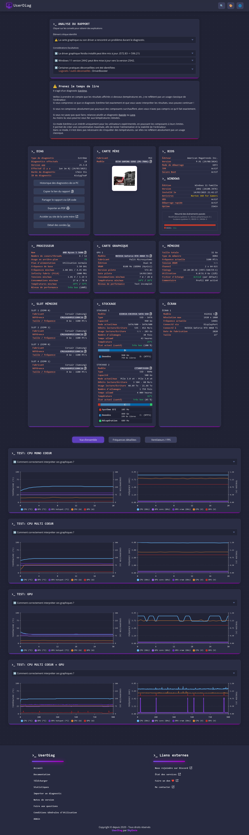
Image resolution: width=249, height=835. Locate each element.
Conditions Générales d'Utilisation (55, 813)
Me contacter (165, 786)
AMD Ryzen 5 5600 (73, 253)
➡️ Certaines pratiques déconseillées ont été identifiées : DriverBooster (85, 69)
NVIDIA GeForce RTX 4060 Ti (132, 256)
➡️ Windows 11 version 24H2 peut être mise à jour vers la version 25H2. (95, 60)
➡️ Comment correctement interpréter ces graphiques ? (43, 461)
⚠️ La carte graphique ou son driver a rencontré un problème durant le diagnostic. (100, 39)
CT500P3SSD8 (142, 368)
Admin (37, 819)
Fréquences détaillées (124, 439)
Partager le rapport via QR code (59, 199)
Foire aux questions (46, 806)
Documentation (42, 775)
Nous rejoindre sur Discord (173, 767)
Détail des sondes (59, 225)
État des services (168, 774)
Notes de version (44, 800)
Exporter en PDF (59, 208)
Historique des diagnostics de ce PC (59, 182)
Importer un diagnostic (48, 794)
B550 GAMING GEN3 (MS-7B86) (132, 162)
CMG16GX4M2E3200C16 (71, 318)
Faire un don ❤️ (167, 780)
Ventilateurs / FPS (161, 439)
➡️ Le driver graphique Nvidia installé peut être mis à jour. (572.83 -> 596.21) (97, 53)
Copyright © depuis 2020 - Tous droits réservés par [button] (124, 828)
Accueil (38, 768)
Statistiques (41, 787)
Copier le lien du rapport (58, 191)
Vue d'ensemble (88, 439)
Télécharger (41, 781)
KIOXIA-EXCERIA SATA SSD (134, 314)
